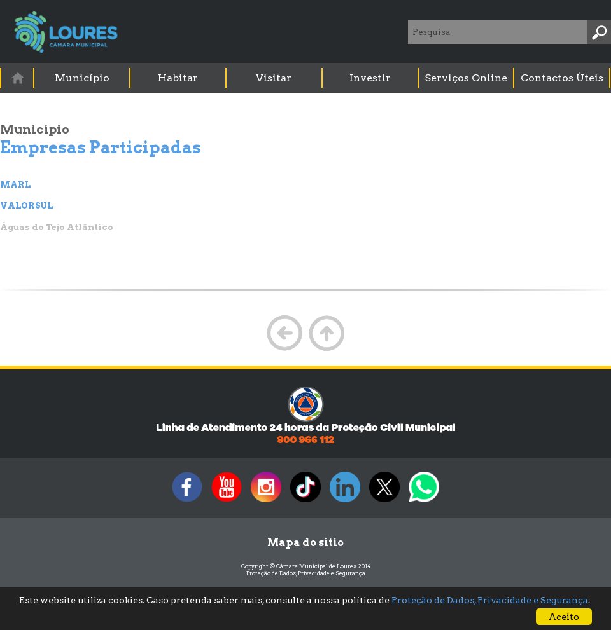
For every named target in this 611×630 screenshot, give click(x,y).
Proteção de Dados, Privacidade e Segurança (305, 573)
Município (82, 78)
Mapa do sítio (305, 543)
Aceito (564, 617)
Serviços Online (466, 78)
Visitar (273, 78)
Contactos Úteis (562, 78)
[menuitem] (17, 78)
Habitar (178, 78)
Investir (370, 78)
